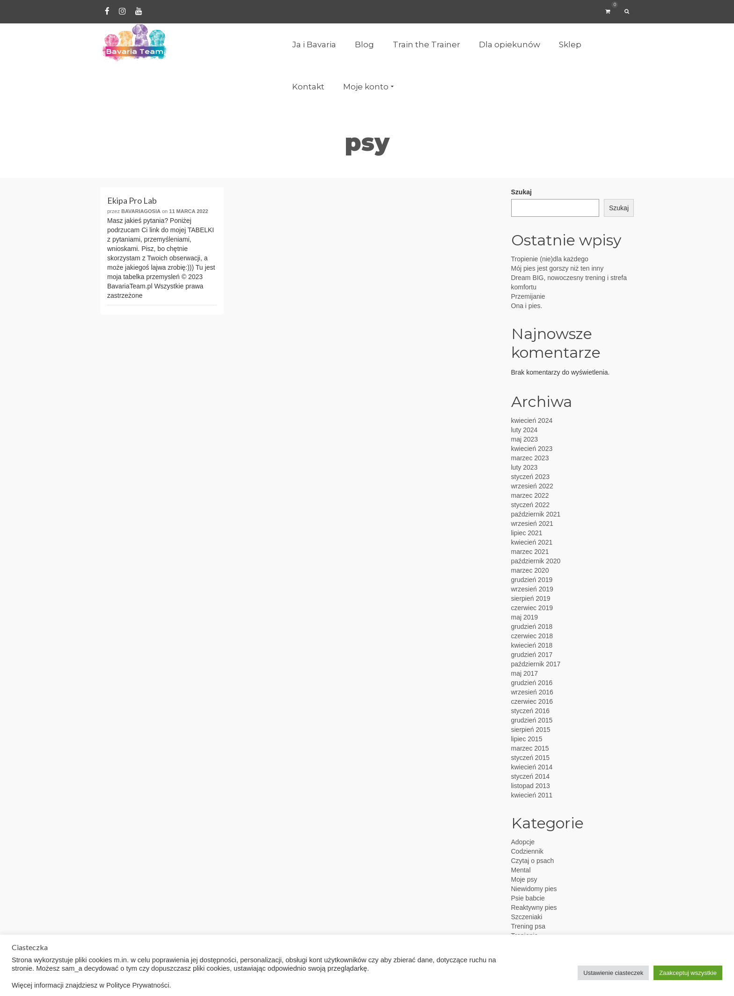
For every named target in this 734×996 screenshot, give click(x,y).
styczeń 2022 (530, 505)
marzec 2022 (530, 495)
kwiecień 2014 (532, 767)
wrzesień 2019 (532, 589)
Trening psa (528, 926)
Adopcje (523, 842)
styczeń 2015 (530, 757)
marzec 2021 (530, 551)
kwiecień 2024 (532, 420)
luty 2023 (524, 467)
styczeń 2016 (530, 711)
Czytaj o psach (532, 860)
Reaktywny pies (534, 907)
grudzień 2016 (532, 682)
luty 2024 (524, 430)
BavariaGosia (141, 211)
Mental (521, 870)
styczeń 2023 (530, 476)
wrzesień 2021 (532, 523)
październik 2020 (536, 561)
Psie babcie (528, 898)
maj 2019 (524, 617)
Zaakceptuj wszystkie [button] (688, 972)
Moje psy (524, 879)
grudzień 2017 (532, 654)
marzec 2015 (530, 748)
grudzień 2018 (532, 626)
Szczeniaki (527, 917)
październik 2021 (536, 514)
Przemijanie (528, 296)
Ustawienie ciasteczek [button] (613, 972)
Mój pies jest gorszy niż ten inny (557, 268)
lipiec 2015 (527, 739)
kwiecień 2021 (532, 542)
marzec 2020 (530, 570)
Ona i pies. (527, 306)
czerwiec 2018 (532, 636)
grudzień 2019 (532, 579)
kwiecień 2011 (532, 795)
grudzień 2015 (532, 720)
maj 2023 (524, 439)
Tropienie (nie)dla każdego (549, 259)
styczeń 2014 (530, 776)
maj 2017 (524, 673)
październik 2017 (536, 664)
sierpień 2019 (530, 598)
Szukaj (521, 192)
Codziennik (527, 851)
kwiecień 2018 (532, 645)
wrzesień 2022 (532, 486)
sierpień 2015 (530, 729)
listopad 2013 (530, 785)
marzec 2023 (530, 458)
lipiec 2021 (527, 533)
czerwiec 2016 (532, 701)
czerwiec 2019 (532, 608)
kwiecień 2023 (532, 448)
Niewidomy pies (534, 889)
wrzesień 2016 (532, 692)
